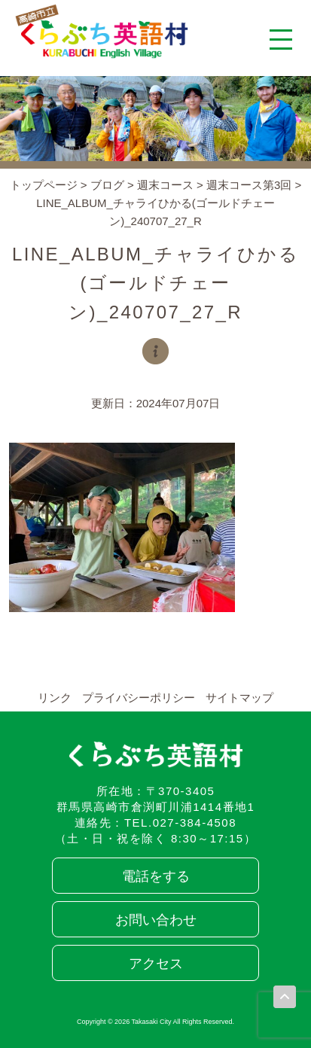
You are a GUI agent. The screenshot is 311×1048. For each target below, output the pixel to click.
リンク (55, 697)
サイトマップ (239, 697)
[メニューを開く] (281, 39)
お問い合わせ (156, 920)
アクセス (156, 963)
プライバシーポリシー (138, 697)
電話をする (156, 876)
